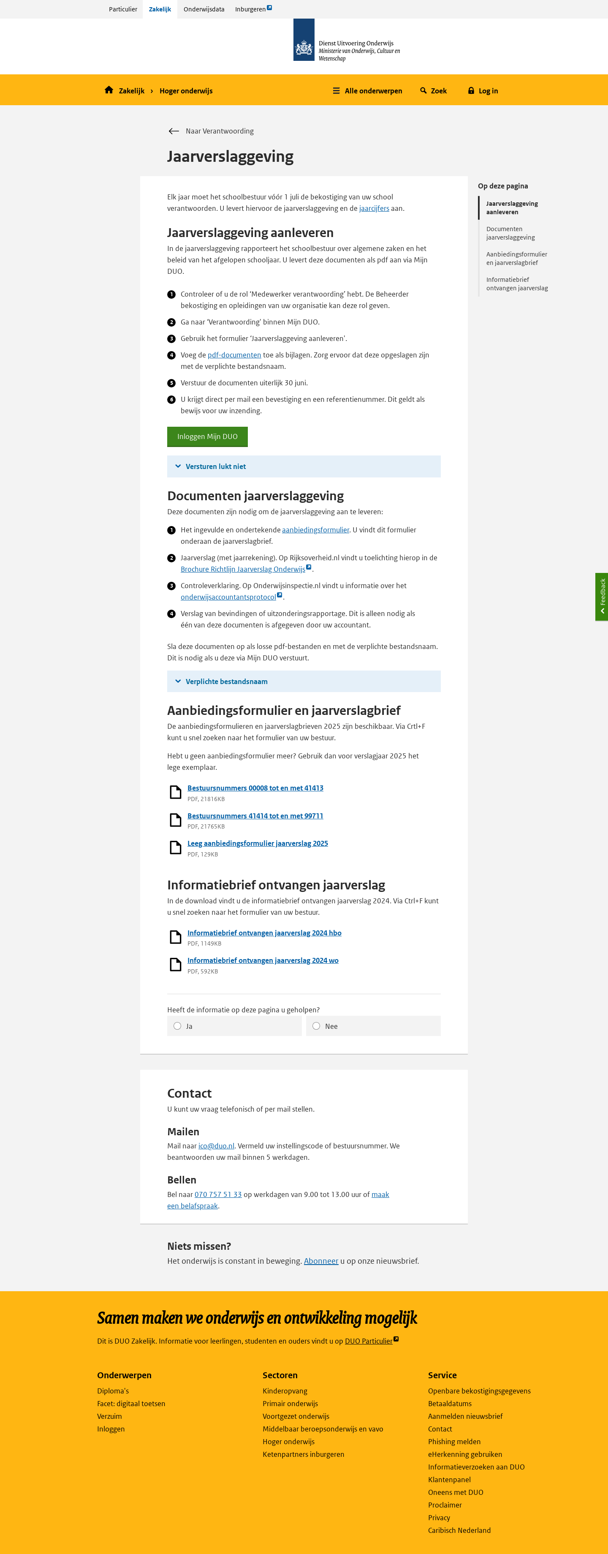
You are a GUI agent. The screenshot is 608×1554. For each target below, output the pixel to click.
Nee (331, 1026)
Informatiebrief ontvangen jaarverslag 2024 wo (263, 960)
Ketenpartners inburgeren (304, 1454)
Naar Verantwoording (210, 131)
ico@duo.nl (216, 1146)
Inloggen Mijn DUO (207, 439)
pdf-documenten (234, 355)
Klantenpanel (449, 1479)
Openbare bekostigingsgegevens (479, 1391)
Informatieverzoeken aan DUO (476, 1467)
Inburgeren (254, 11)
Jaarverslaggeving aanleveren (512, 207)
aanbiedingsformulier (315, 529)
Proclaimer (445, 1505)
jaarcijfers (374, 208)
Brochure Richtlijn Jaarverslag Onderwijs (246, 569)
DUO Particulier (372, 1341)
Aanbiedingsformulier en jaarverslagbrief (516, 258)
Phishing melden (454, 1441)
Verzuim (109, 1416)
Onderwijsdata (204, 9)
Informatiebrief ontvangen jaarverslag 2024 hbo (264, 933)
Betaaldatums (450, 1403)
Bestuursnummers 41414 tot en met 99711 (255, 816)
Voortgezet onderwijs (296, 1416)
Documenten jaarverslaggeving (510, 233)
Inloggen (111, 1429)
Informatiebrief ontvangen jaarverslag (517, 283)
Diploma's (113, 1391)
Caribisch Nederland (459, 1530)
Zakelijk (160, 9)
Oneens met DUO (455, 1492)
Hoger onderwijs (186, 90)
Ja (189, 1026)
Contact (440, 1429)
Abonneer (321, 1261)
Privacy (439, 1517)
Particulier (123, 9)
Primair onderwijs (290, 1403)
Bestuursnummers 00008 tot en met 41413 (255, 788)
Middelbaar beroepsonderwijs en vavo (323, 1429)
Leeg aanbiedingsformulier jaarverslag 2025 (257, 843)
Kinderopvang (285, 1391)
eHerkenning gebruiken (465, 1454)
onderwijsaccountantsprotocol (232, 597)
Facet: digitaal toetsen (131, 1403)
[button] (369, 89)
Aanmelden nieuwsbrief (465, 1416)
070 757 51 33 (218, 1194)
